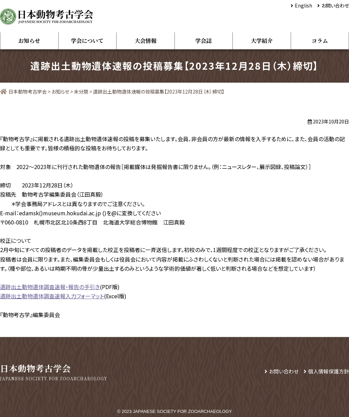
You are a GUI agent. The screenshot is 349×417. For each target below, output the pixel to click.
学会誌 (203, 41)
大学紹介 (262, 41)
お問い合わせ (335, 5)
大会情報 (145, 41)
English (303, 5)
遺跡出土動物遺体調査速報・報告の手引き (50, 287)
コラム (320, 41)
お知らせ (29, 41)
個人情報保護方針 (328, 371)
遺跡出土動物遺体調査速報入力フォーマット (52, 296)
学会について (87, 41)
